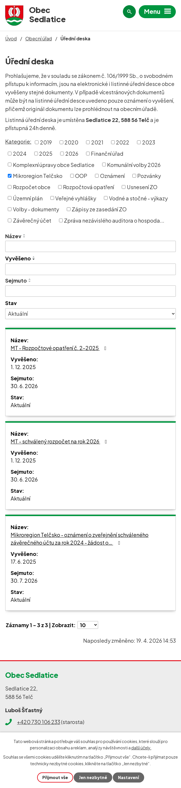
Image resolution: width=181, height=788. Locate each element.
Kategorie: (18, 141)
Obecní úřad (38, 38)
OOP (81, 175)
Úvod (11, 38)
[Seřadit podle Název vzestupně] (24, 235)
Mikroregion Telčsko (37, 175)
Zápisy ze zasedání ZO (99, 209)
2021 (97, 142)
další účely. (141, 747)
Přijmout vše (55, 777)
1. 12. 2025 (23, 367)
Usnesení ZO (142, 187)
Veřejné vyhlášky (75, 198)
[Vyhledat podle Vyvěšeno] (90, 269)
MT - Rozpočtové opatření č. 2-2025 (60, 348)
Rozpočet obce (31, 187)
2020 (71, 142)
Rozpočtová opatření (88, 187)
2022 (122, 142)
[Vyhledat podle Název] (90, 246)
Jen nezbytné (93, 777)
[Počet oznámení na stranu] (87, 625)
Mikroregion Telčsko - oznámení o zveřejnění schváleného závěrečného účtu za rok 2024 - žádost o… (79, 538)
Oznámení (112, 175)
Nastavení (128, 777)
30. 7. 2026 (24, 580)
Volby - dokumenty (36, 209)
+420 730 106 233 (38, 722)
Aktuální (20, 405)
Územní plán (28, 198)
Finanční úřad (107, 153)
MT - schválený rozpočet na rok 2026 (60, 441)
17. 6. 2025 (23, 561)
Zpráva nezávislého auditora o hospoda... (114, 220)
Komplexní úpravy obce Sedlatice (53, 164)
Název (13, 236)
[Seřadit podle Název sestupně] (24, 237)
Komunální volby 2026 (134, 164)
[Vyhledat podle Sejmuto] (90, 291)
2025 (45, 153)
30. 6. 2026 (24, 386)
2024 (19, 153)
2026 (71, 153)
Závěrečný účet (32, 220)
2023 (148, 142)
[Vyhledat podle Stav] (90, 313)
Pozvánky (149, 175)
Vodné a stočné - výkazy (138, 198)
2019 (46, 142)
